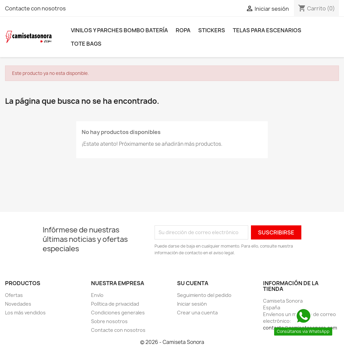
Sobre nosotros (109, 321)
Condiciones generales (118, 312)
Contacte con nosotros (35, 8)
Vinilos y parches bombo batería (119, 30)
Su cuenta (192, 283)
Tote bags (86, 43)
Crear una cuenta (197, 312)
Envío (97, 295)
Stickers (211, 30)
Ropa (183, 30)
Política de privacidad (115, 304)
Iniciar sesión (192, 304)
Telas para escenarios (267, 30)
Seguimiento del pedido (204, 295)
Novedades (18, 304)
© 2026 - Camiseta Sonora (172, 342)
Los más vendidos (25, 312)
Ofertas (14, 295)
